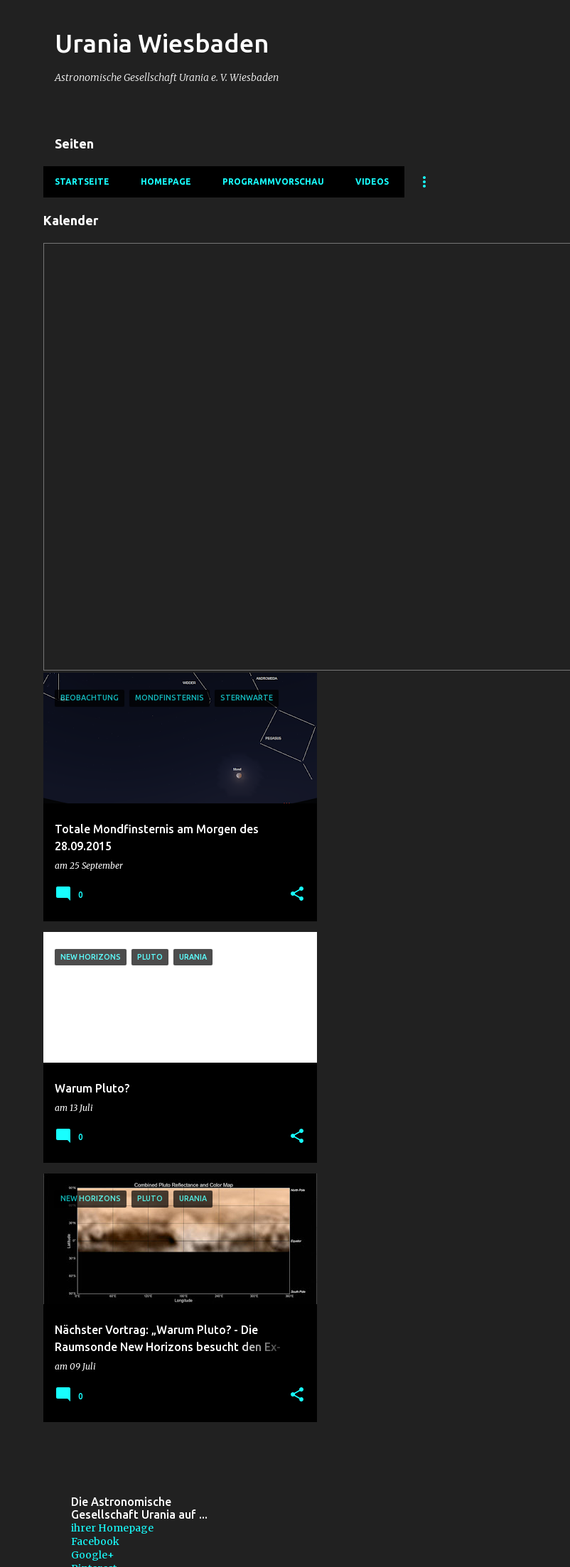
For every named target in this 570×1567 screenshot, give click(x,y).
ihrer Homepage (112, 1528)
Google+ (92, 1555)
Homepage (166, 181)
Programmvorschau (273, 181)
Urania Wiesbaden (162, 43)
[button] (297, 894)
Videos (372, 181)
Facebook (95, 1541)
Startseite (82, 181)
